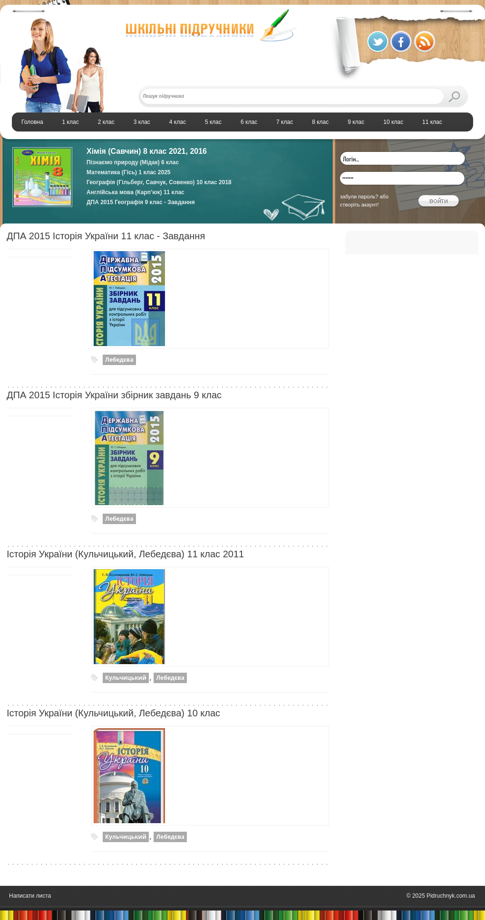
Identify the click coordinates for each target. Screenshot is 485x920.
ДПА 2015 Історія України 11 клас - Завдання (106, 236)
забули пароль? (359, 196)
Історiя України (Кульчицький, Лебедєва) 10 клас (113, 713)
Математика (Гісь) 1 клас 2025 (129, 172)
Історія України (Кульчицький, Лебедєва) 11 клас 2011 (125, 554)
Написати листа (30, 895)
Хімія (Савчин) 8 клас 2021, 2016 (147, 151)
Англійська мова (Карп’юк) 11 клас (135, 192)
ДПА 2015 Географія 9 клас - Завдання (141, 202)
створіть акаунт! (359, 204)
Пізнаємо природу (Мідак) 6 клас (133, 162)
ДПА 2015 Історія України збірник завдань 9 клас (114, 395)
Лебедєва (119, 360)
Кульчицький (125, 678)
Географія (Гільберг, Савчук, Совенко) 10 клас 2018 (159, 182)
